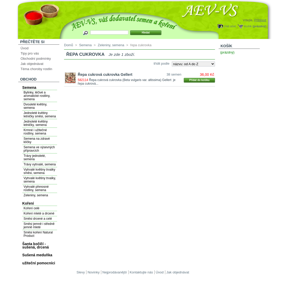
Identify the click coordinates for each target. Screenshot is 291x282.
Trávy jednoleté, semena (35, 157)
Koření (28, 203)
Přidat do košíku (199, 80)
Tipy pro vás (30, 53)
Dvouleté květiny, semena (35, 106)
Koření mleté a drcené (39, 213)
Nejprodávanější (114, 272)
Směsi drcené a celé (38, 218)
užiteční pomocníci (38, 263)
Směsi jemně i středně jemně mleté (39, 225)
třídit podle (161, 63)
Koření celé (32, 208)
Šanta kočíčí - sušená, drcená (35, 245)
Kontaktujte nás (141, 272)
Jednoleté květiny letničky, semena (36, 123)
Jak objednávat (32, 64)
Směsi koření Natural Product (38, 234)
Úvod (24, 48)
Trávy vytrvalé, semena (40, 164)
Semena (29, 87)
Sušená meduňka (37, 255)
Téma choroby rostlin (36, 69)
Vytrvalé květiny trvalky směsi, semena (39, 171)
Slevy (81, 272)
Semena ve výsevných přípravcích (39, 148)
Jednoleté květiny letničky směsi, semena (40, 114)
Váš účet (230, 26)
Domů (68, 45)
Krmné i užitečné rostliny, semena (35, 131)
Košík (248, 26)
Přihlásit (260, 20)
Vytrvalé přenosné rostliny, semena (36, 188)
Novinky (93, 272)
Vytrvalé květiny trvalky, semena (40, 179)
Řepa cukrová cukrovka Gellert (105, 74)
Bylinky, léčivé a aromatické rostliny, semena (37, 96)
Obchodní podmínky (36, 59)
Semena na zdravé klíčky (37, 140)
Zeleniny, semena (36, 195)
